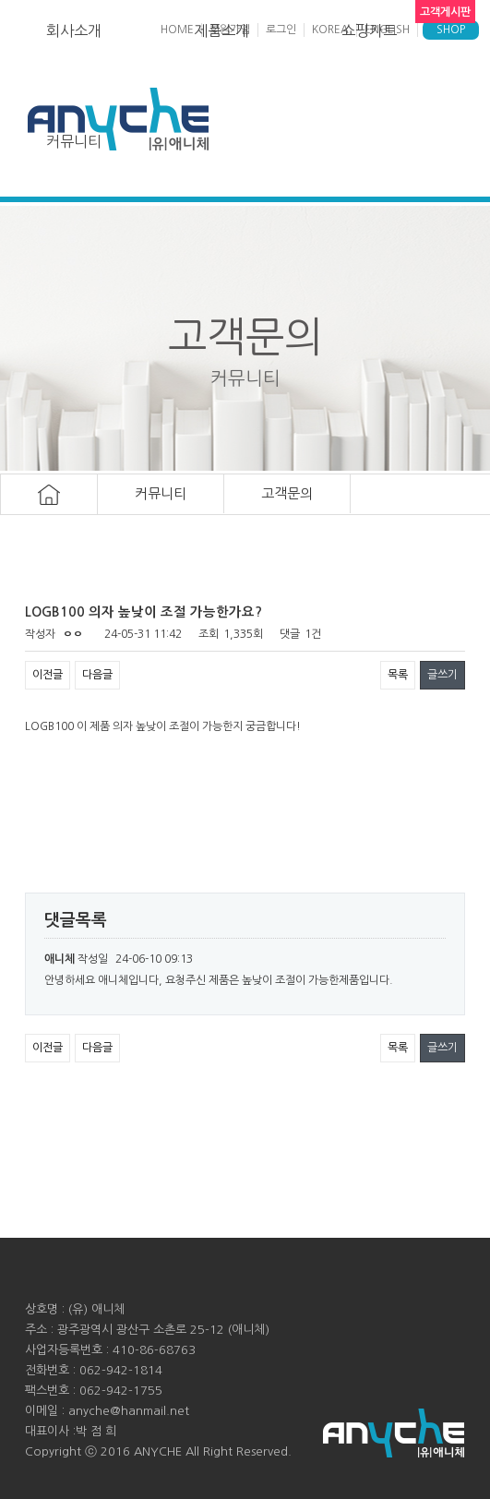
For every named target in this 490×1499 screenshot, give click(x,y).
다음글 (97, 674)
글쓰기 (442, 674)
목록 (398, 674)
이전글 (47, 674)
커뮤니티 (74, 141)
